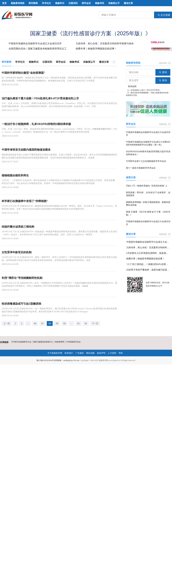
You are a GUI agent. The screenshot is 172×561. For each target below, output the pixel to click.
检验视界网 (59, 342)
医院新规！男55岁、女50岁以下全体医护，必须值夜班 (148, 194)
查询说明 (132, 86)
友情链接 (4, 342)
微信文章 (104, 62)
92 (86, 323)
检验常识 (33, 62)
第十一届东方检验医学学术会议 (141, 168)
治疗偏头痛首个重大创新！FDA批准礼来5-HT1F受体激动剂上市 (40, 98)
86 (35, 323)
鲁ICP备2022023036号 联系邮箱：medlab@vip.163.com (58, 360)
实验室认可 (89, 62)
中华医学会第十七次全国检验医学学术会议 (146, 161)
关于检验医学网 (54, 353)
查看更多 (164, 124)
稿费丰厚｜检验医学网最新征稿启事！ (96, 48)
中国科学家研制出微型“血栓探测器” (23, 72)
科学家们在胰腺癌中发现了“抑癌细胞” (25, 201)
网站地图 (90, 353)
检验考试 (74, 62)
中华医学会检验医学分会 (21, 342)
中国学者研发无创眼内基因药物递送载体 (26, 149)
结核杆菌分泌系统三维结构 (18, 226)
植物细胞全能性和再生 (15, 175)
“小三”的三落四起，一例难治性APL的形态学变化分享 (148, 264)
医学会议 (61, 62)
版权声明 (101, 353)
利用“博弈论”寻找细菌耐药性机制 (22, 277)
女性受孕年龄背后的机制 (17, 252)
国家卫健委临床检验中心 (43, 342)
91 (78, 323)
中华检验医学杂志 (73, 342)
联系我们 (69, 353)
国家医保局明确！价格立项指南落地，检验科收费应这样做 (148, 203)
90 (64, 323)
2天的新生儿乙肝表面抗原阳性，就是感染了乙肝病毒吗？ (148, 253)
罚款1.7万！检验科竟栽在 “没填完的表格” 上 (146, 185)
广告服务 (79, 353)
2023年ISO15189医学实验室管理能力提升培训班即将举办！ (148, 153)
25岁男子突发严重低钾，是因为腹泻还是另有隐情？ (148, 269)
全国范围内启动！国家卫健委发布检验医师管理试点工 (38, 48)
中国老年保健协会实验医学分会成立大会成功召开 (35, 43)
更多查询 (164, 63)
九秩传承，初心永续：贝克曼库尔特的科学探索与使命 (105, 43)
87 (42, 323)
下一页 (95, 323)
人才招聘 (112, 353)
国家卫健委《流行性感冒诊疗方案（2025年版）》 (90, 33)
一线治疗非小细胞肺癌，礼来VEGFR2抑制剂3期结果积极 (36, 124)
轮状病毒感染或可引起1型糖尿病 (21, 303)
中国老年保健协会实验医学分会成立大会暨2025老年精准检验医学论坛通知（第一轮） (148, 143)
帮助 (121, 353)
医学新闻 (6, 62)
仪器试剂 (47, 62)
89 (57, 323)
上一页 (6, 323)
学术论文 (20, 62)
